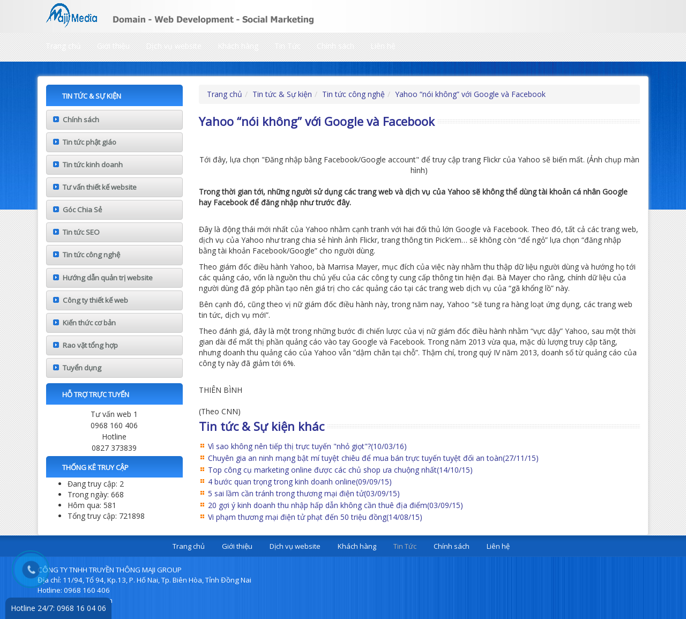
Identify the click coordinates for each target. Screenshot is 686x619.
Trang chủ (63, 46)
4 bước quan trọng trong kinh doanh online (300, 481)
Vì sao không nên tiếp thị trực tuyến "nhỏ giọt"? (307, 446)
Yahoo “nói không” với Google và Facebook (470, 94)
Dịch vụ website (174, 46)
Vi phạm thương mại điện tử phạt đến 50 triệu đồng (315, 517)
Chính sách (335, 46)
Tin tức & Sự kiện (282, 94)
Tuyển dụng (82, 367)
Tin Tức (287, 46)
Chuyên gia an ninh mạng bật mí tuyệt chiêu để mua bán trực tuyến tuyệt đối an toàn (373, 458)
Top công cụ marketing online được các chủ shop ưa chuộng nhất (340, 470)
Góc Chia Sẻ (82, 209)
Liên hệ (383, 46)
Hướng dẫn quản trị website (108, 277)
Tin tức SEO (81, 232)
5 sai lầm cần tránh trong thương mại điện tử (304, 493)
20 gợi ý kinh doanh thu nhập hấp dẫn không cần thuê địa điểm (335, 505)
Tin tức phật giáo (89, 142)
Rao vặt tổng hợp (90, 345)
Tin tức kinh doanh (93, 164)
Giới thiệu (113, 46)
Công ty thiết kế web (95, 300)
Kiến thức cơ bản (89, 322)
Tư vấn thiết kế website (100, 187)
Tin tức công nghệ (91, 254)
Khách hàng (238, 46)
